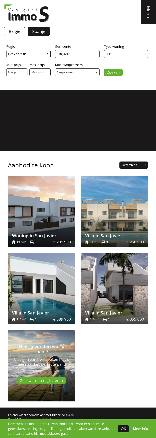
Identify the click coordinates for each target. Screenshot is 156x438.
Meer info (140, 428)
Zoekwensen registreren (41, 380)
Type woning (114, 46)
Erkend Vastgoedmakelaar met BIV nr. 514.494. (41, 415)
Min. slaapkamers (69, 64)
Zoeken (113, 72)
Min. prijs (13, 64)
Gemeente (63, 46)
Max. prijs (37, 64)
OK (123, 428)
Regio (10, 46)
